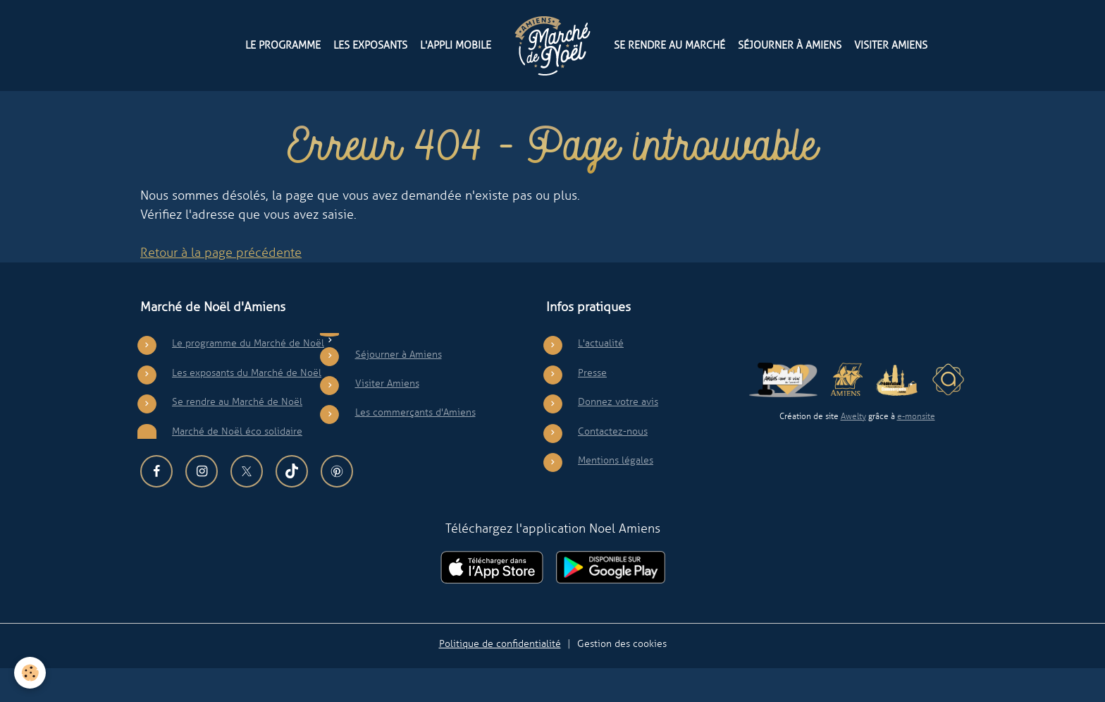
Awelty (853, 451)
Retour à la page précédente (221, 287)
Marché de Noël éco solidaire (237, 465)
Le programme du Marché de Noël (248, 377)
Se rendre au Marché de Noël (237, 436)
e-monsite (916, 451)
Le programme (283, 45)
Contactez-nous (613, 465)
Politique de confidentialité (500, 677)
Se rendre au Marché (669, 45)
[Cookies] (30, 673)
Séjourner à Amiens (789, 45)
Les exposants (370, 45)
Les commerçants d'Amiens (415, 446)
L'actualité (601, 377)
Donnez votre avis (618, 436)
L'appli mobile (455, 45)
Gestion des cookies (622, 677)
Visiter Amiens (890, 45)
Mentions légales (615, 494)
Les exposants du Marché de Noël (246, 406)
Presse (592, 406)
